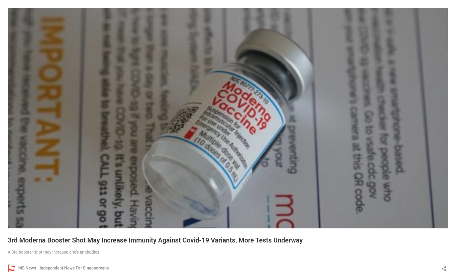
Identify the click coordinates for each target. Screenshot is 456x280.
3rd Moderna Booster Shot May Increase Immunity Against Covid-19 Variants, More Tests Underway (155, 240)
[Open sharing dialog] (444, 266)
